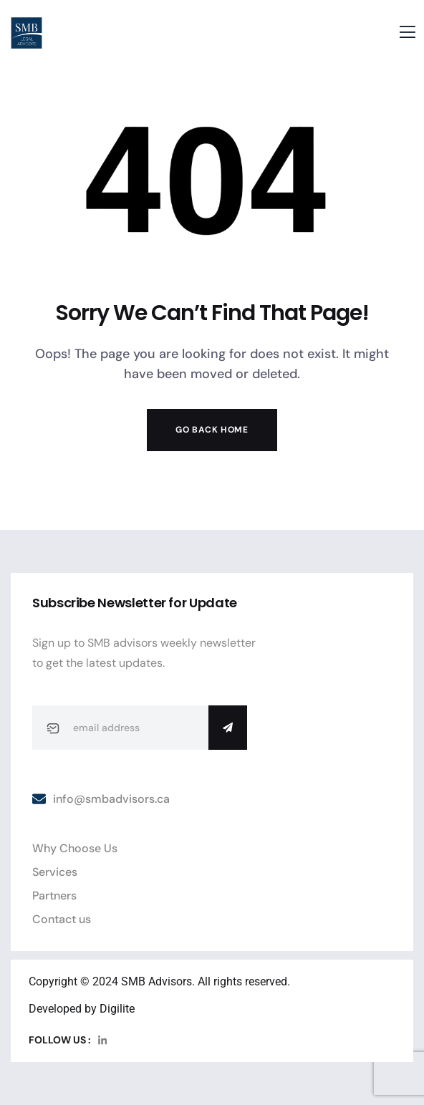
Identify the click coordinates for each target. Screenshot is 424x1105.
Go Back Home (211, 429)
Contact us (61, 919)
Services (54, 871)
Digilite (117, 1008)
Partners (54, 895)
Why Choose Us (74, 848)
